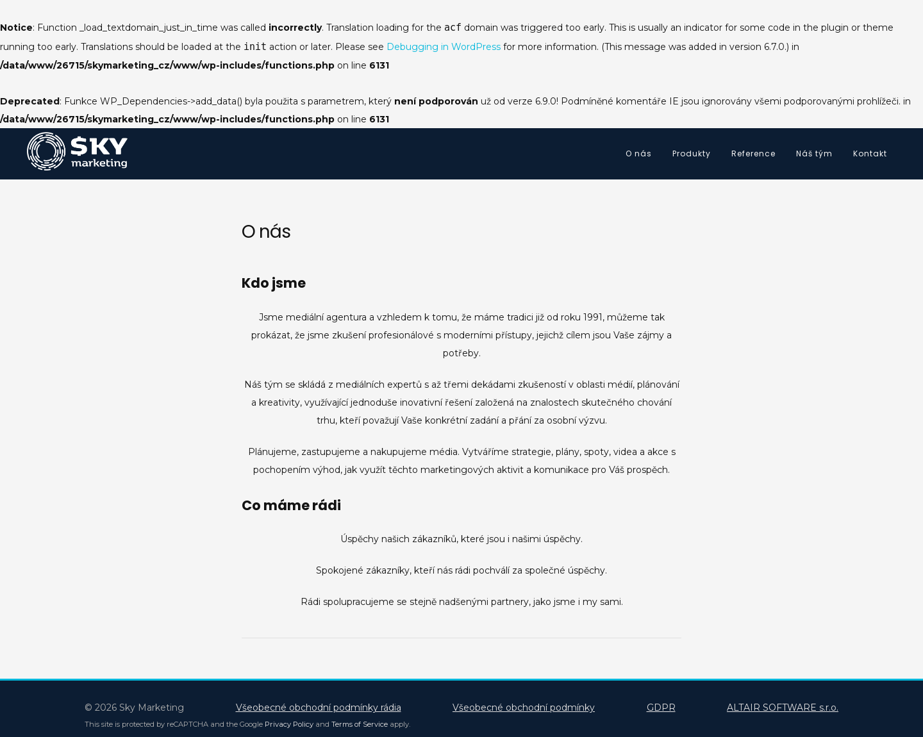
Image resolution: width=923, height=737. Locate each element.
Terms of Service (359, 724)
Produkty (691, 153)
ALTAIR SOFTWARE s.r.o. (782, 707)
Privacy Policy (289, 724)
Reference (753, 153)
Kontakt (870, 153)
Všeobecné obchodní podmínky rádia (318, 707)
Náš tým (814, 153)
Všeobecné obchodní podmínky (524, 707)
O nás (639, 153)
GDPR (661, 707)
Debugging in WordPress (444, 47)
